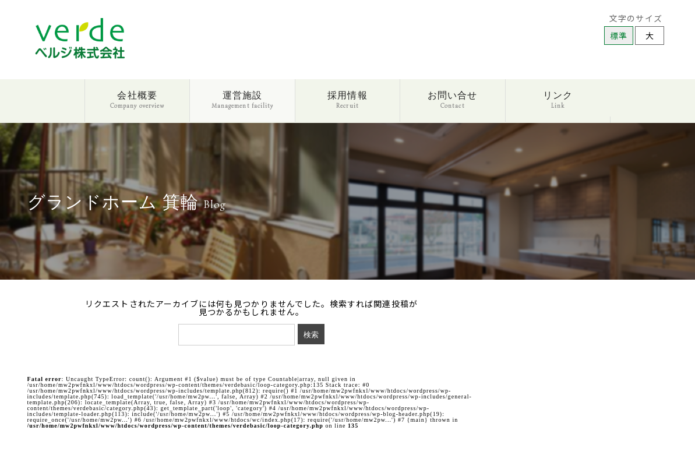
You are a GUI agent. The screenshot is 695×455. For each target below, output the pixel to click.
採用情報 (347, 100)
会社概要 (137, 100)
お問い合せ (452, 100)
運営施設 (242, 100)
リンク (558, 100)
